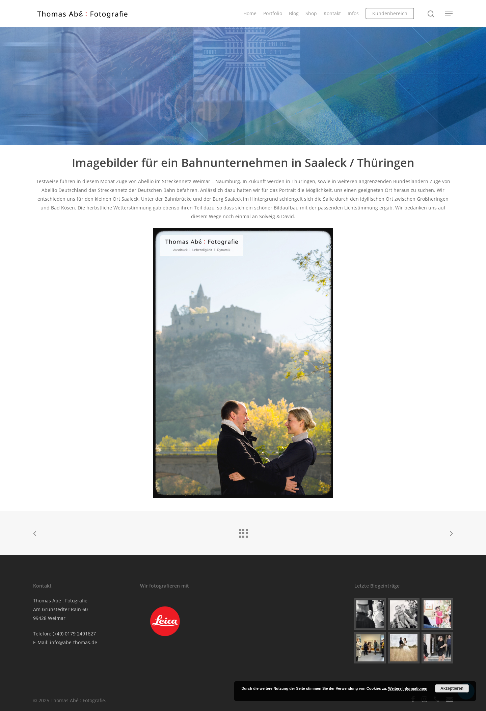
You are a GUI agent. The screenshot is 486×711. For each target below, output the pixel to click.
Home (249, 13)
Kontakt (332, 13)
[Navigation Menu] (449, 13)
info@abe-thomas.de (73, 642)
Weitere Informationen (407, 688)
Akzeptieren (451, 688)
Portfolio (272, 13)
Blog (294, 13)
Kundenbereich (389, 13)
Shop (311, 13)
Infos (353, 13)
